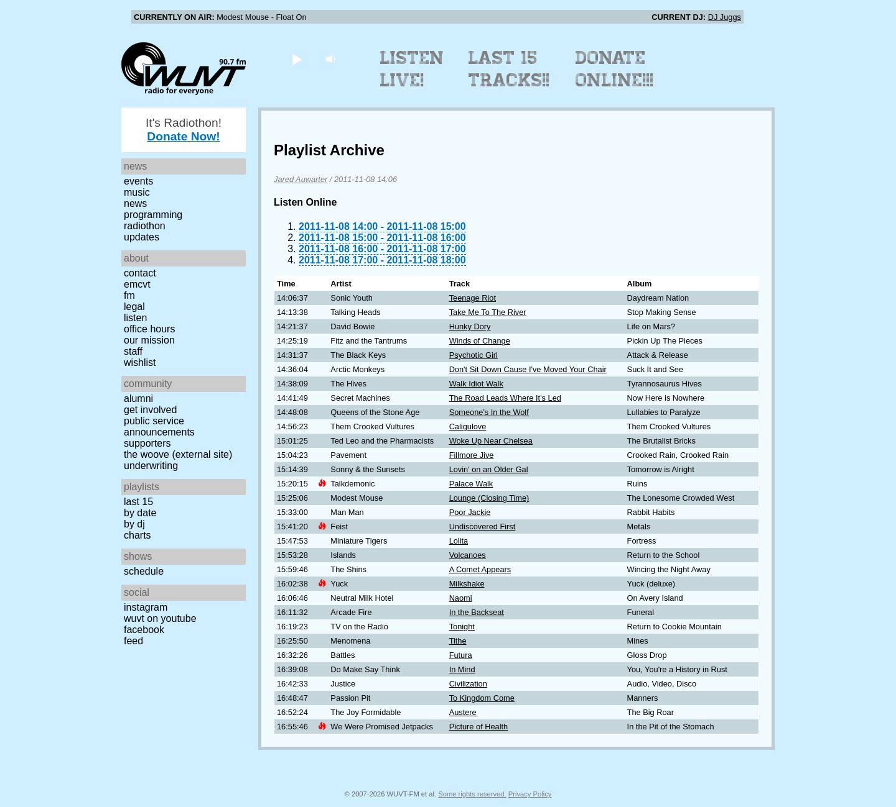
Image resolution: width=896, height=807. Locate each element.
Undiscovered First (482, 526)
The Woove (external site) (178, 454)
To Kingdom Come (482, 698)
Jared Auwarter (300, 179)
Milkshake (467, 583)
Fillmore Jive (471, 455)
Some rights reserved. (472, 794)
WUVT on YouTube (160, 618)
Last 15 (138, 501)
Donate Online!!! (615, 69)
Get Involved (150, 409)
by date (140, 513)
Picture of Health (478, 726)
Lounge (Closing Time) (489, 498)
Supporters (147, 443)
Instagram (145, 607)
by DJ (134, 524)
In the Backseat (476, 612)
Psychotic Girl (473, 355)
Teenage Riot (472, 298)
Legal (134, 306)
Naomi (460, 598)
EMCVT (137, 284)
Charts (137, 535)
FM (129, 295)
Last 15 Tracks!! (509, 69)
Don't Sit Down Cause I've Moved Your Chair (528, 369)
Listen (135, 317)
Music (137, 192)
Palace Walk (471, 483)
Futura (460, 655)
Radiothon (145, 226)
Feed (133, 641)
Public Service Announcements (159, 426)
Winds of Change (479, 340)
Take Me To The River (487, 312)
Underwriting (151, 465)
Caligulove (468, 426)
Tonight (462, 626)
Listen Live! (412, 69)
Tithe (458, 640)
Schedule (144, 571)
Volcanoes (467, 555)
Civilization (468, 683)
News (135, 203)
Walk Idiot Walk (476, 383)
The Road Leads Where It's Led (505, 398)
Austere (463, 712)
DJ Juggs (724, 17)
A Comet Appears (480, 569)
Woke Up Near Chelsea (491, 440)
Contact (140, 273)
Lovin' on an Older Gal (488, 469)
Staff (133, 351)
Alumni (138, 398)
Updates (141, 237)
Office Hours (149, 329)
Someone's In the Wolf (489, 412)
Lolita (459, 540)
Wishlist (140, 362)
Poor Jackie (470, 512)
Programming (153, 214)
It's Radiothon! (184, 129)
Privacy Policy (530, 794)
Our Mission (149, 340)
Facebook (144, 629)
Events (138, 181)
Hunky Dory (470, 326)
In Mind (462, 669)
